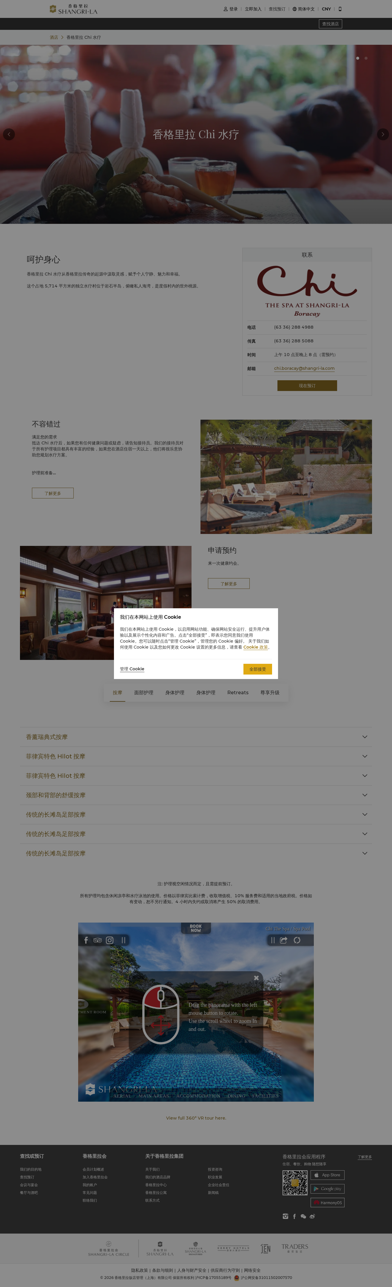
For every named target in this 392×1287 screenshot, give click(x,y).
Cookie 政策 (255, 647)
